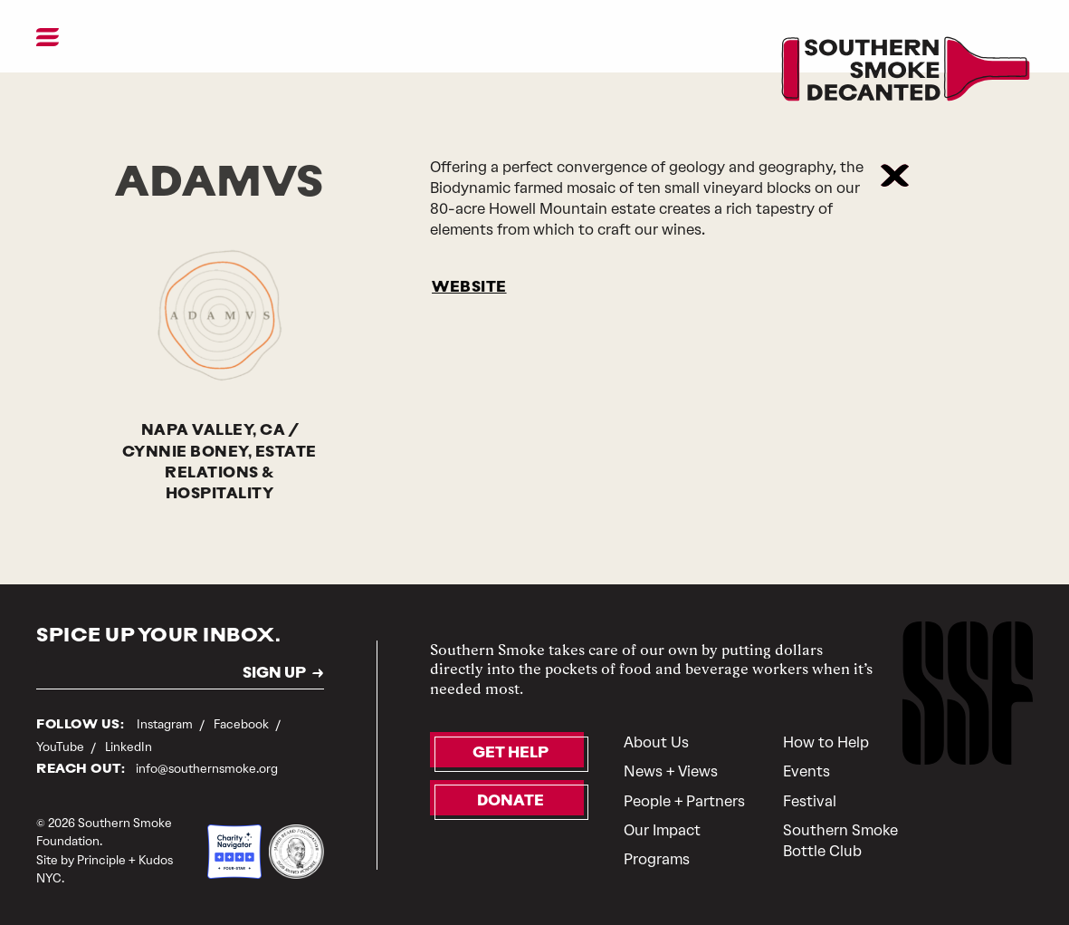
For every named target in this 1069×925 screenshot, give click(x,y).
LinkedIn (128, 747)
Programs (657, 859)
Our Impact (662, 830)
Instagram (166, 724)
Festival (809, 801)
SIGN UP (274, 674)
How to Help (826, 742)
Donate (510, 802)
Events (806, 771)
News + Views (671, 771)
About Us (656, 742)
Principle (101, 860)
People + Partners (684, 801)
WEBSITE (469, 288)
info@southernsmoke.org (207, 769)
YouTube (61, 747)
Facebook (243, 724)
